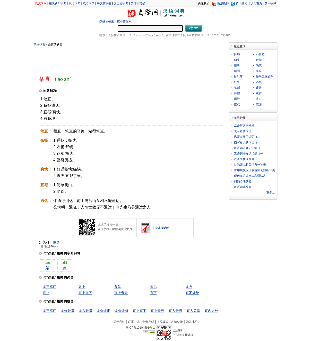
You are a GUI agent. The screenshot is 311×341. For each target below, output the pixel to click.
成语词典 (89, 3)
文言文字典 (121, 3)
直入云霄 (175, 311)
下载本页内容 (161, 228)
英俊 (259, 71)
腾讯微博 (241, 3)
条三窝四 (49, 287)
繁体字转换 (138, 3)
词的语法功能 (242, 181)
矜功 (237, 54)
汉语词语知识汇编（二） (250, 148)
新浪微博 (223, 3)
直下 (153, 293)
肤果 (237, 82)
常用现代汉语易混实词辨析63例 (254, 170)
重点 (237, 104)
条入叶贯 (85, 311)
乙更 (259, 82)
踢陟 (237, 99)
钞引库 (238, 76)
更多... (270, 192)
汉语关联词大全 (244, 159)
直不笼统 (192, 293)
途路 (259, 87)
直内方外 (211, 311)
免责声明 (148, 322)
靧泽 (237, 65)
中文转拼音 (104, 3)
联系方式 (134, 322)
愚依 (259, 65)
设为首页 (256, 3)
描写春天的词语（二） (248, 137)
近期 (259, 60)
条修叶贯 (67, 311)
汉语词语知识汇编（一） (250, 153)
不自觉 (260, 54)
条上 (81, 287)
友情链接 (177, 322)
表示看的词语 (242, 131)
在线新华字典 (57, 3)
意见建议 (163, 322)
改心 (259, 99)
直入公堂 (193, 311)
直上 (46, 293)
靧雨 (237, 71)
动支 (237, 60)
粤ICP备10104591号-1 (140, 327)
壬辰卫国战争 (264, 76)
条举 (117, 287)
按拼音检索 (106, 21)
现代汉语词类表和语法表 (250, 176)
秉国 (259, 104)
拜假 (237, 93)
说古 (259, 93)
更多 (56, 242)
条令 (189, 287)
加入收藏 (270, 3)
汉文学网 (41, 3)
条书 (153, 287)
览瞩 (237, 87)
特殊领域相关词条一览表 (250, 164)
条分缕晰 (103, 311)
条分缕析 (121, 311)
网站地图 (192, 322)
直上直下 (85, 293)
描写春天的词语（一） (248, 142)
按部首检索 (124, 21)
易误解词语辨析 (244, 125)
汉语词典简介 (242, 187)
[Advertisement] (123, 59)
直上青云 (121, 293)
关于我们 (119, 322)
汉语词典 (74, 3)
